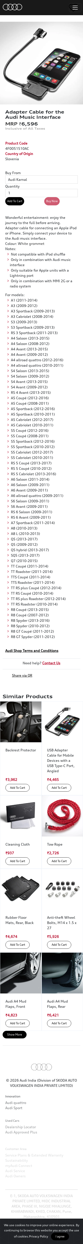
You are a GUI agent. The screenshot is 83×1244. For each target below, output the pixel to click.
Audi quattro (15, 1119)
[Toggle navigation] (75, 7)
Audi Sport (13, 1124)
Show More (14, 1034)
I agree (60, 1236)
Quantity (12, 186)
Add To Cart (14, 201)
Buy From (13, 173)
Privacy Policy (38, 1236)
